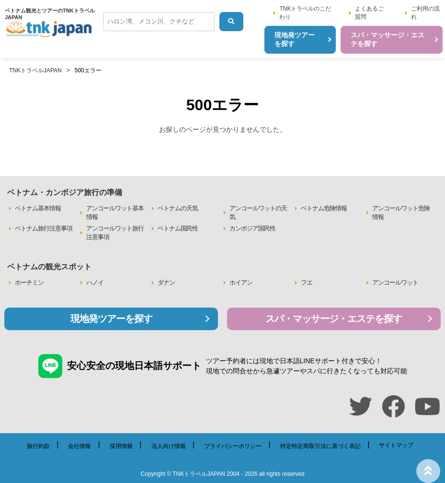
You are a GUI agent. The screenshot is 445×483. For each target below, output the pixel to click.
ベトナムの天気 (178, 208)
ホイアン (240, 282)
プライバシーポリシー (233, 446)
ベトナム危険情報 (324, 208)
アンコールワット (395, 282)
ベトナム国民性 (178, 228)
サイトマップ (396, 445)
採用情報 (121, 446)
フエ (306, 282)
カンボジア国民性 (252, 228)
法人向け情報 (168, 446)
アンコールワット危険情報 (401, 212)
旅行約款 (38, 446)
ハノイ (94, 282)
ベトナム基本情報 (38, 208)
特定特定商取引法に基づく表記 (320, 446)
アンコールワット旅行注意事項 (115, 233)
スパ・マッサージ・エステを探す (333, 318)
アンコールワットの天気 (258, 212)
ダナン (166, 282)
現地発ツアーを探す (111, 318)
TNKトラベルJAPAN (35, 70)
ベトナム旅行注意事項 (43, 228)
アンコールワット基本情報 (115, 212)
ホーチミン (29, 282)
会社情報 (79, 446)
